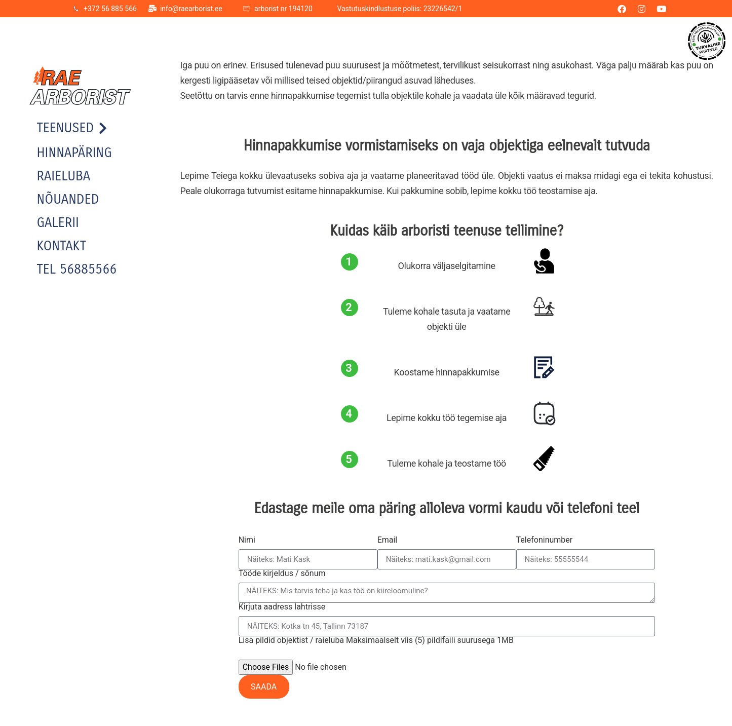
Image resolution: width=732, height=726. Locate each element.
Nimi (247, 540)
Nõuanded (68, 199)
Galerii (58, 223)
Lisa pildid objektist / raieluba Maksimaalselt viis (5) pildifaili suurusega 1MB (376, 640)
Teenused (72, 128)
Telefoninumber (544, 540)
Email (387, 540)
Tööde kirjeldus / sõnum (282, 573)
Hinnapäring (74, 153)
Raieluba (64, 176)
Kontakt (62, 246)
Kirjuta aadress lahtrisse (282, 607)
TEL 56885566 (77, 269)
